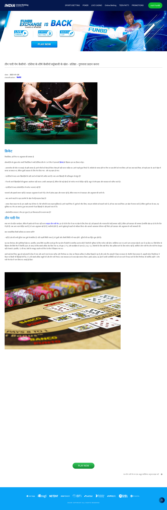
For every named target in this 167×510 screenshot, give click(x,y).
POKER (85, 5)
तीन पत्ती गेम (54, 224)
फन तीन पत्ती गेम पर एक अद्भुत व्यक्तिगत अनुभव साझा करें (142, 474)
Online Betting (110, 5)
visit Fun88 (155, 5)
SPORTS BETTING (72, 5)
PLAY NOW (83, 465)
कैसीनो (19, 77)
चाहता (48, 224)
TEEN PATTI (124, 5)
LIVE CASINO (96, 5)
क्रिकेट (62, 162)
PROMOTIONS (138, 5)
